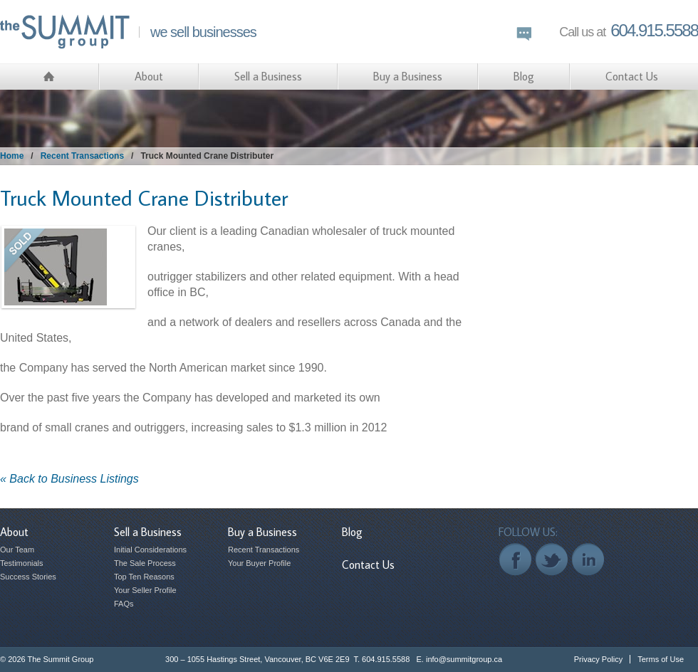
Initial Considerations (150, 549)
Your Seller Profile (145, 590)
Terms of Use (660, 659)
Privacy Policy (598, 659)
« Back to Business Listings (69, 479)
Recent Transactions (82, 156)
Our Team (17, 549)
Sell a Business (268, 76)
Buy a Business (407, 76)
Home (12, 156)
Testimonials (21, 563)
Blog (524, 76)
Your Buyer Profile (259, 563)
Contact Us (631, 76)
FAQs (124, 603)
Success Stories (28, 576)
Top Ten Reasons (144, 576)
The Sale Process (145, 563)
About (149, 76)
